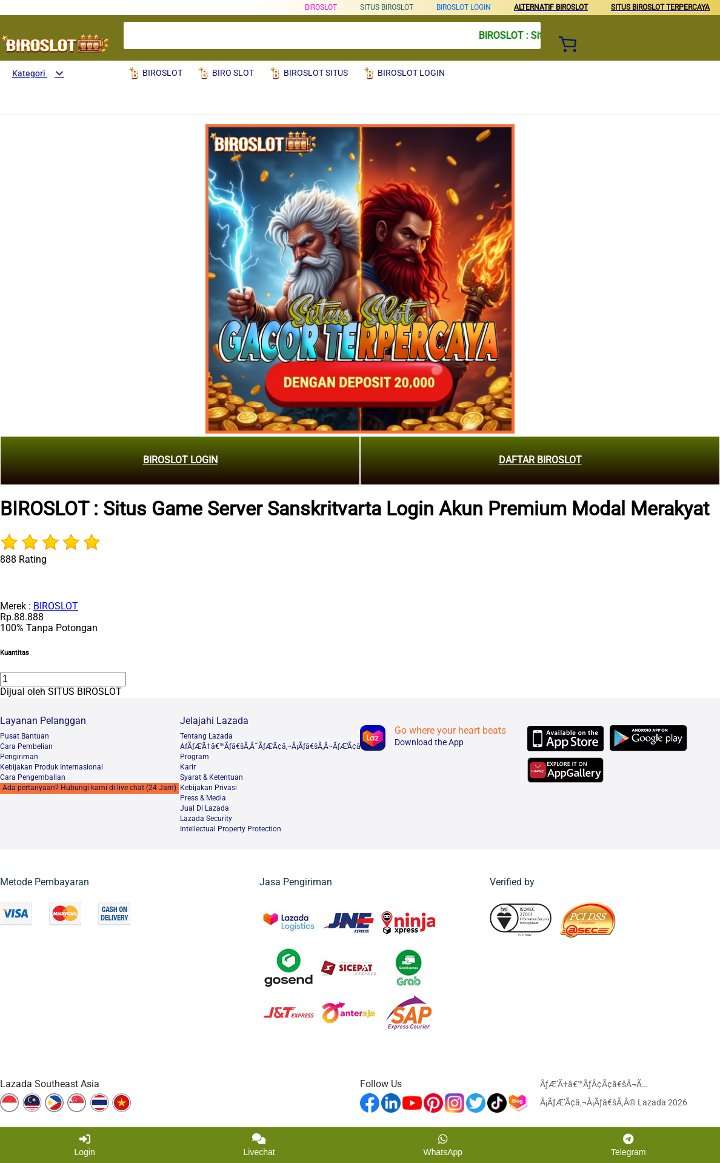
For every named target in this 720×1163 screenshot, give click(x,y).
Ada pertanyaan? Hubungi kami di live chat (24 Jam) (89, 787)
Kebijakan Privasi (208, 787)
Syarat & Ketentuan (211, 777)
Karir (188, 767)
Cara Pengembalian (32, 777)
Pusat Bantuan (24, 736)
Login (84, 1145)
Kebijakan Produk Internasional (51, 767)
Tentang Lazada (206, 736)
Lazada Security (206, 818)
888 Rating (23, 559)
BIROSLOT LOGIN (463, 7)
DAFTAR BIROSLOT (540, 460)
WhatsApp (443, 1145)
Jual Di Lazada (204, 808)
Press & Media (203, 798)
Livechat (259, 1145)
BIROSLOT (321, 7)
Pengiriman (19, 756)
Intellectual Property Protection (230, 829)
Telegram (628, 1145)
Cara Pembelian (26, 746)
